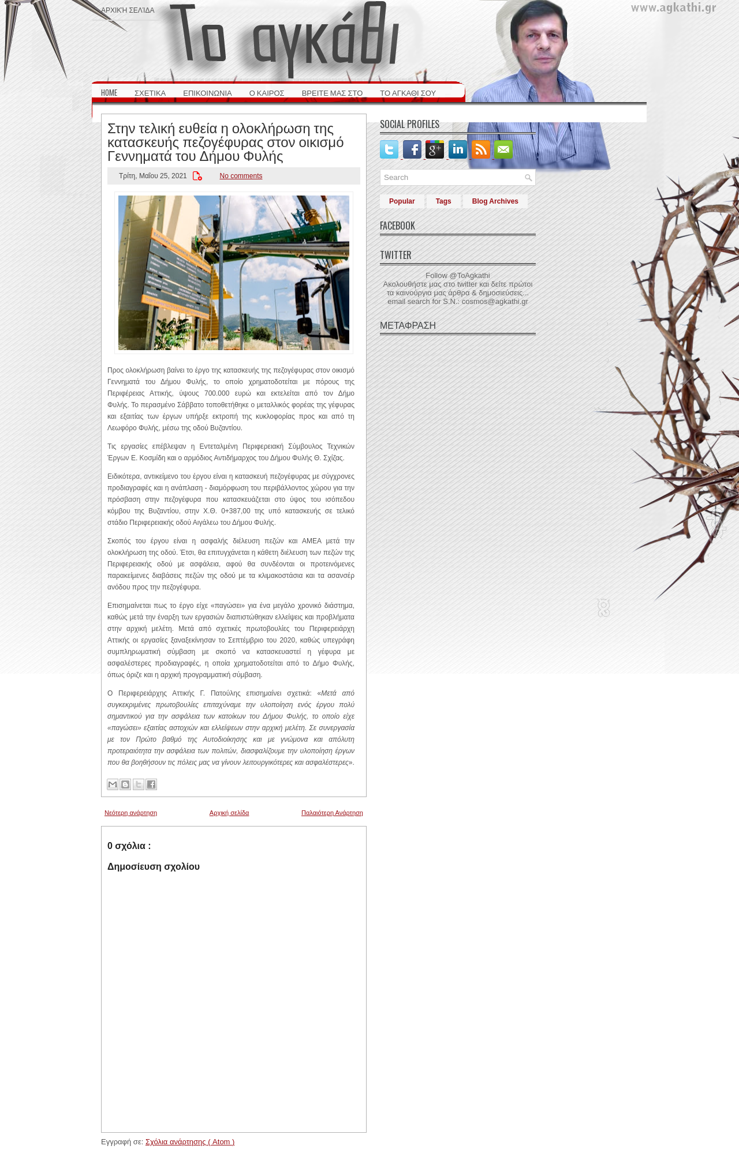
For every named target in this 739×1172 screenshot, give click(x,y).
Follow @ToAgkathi (458, 275)
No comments (240, 176)
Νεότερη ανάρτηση (130, 812)
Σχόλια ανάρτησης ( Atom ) (189, 1141)
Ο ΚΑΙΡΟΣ (267, 92)
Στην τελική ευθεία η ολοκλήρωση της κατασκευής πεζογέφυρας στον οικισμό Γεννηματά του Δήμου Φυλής (225, 140)
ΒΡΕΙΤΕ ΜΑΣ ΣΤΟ (332, 92)
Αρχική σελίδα (127, 9)
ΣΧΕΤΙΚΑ (150, 92)
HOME (109, 92)
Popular (402, 201)
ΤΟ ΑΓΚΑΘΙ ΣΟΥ (408, 92)
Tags (443, 201)
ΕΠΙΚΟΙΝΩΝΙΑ (207, 92)
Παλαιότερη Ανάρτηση (332, 812)
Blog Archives (495, 201)
